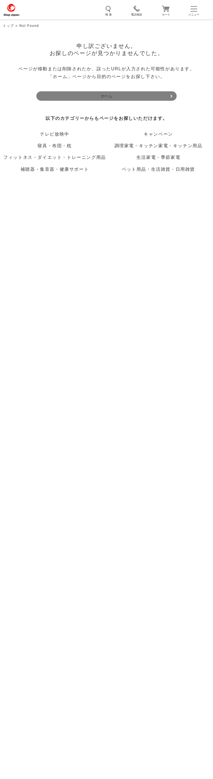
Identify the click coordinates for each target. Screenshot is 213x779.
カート (166, 14)
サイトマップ (53, 609)
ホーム (106, 96)
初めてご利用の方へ (31, 365)
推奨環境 (160, 597)
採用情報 (53, 655)
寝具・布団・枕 (54, 145)
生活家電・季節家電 (158, 157)
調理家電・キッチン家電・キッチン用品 (158, 145)
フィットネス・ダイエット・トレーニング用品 (54, 157)
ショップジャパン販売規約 (53, 585)
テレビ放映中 (54, 134)
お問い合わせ (25, 443)
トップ (8, 26)
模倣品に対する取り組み (160, 632)
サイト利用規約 (53, 597)
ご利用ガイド (25, 380)
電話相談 (136, 14)
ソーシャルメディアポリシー (53, 632)
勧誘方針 (53, 644)
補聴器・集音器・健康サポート (55, 169)
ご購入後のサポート (31, 412)
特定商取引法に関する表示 (159, 620)
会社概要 (53, 620)
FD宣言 (160, 644)
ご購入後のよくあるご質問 (38, 428)
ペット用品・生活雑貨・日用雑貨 (158, 169)
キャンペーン (158, 134)
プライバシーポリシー (160, 585)
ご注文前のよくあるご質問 (38, 396)
